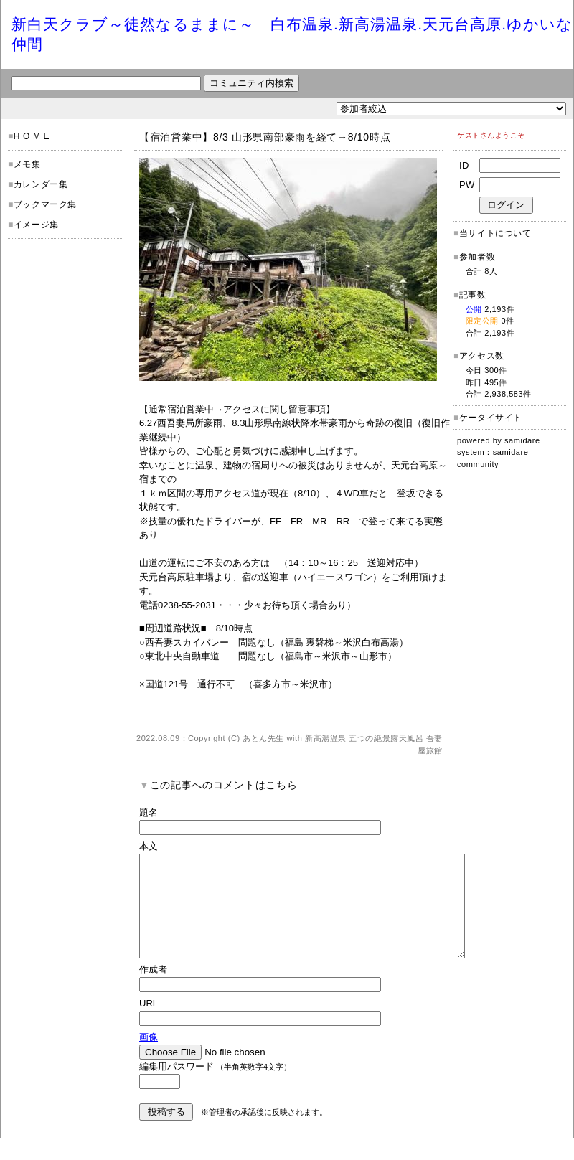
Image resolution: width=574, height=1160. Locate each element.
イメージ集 (36, 225)
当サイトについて (495, 233)
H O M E (32, 136)
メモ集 (27, 164)
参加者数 (474, 257)
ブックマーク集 (45, 204)
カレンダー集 (41, 184)
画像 (148, 1058)
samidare (522, 440)
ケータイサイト (490, 417)
